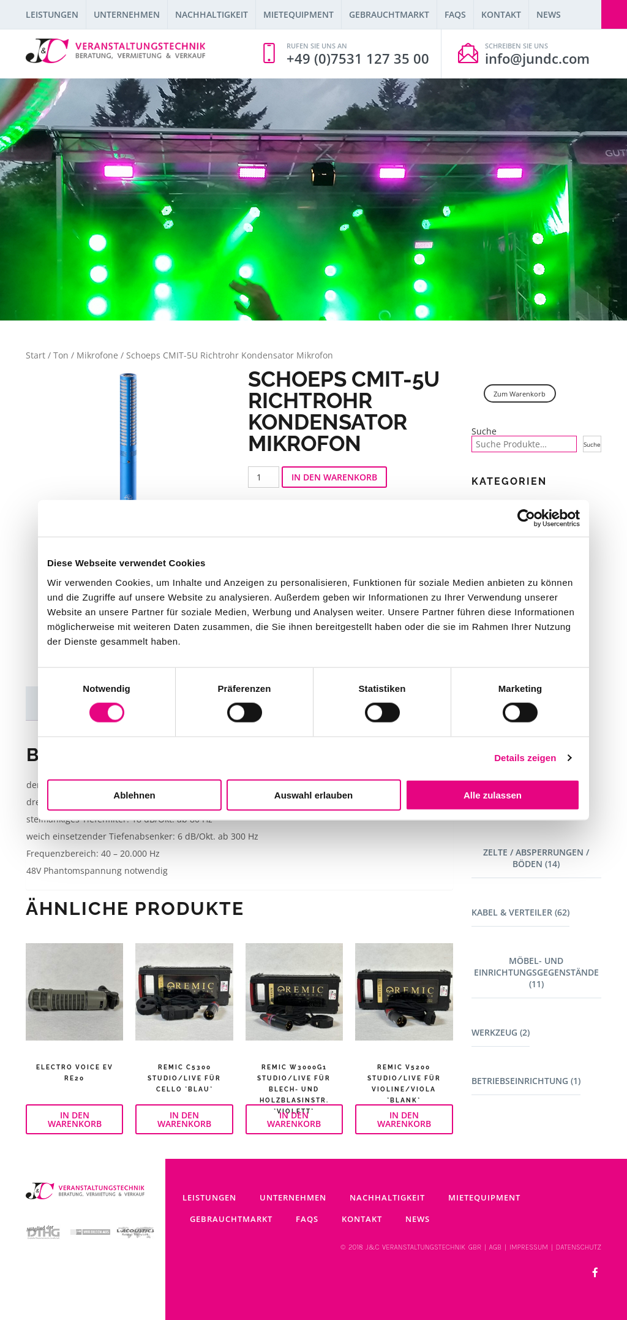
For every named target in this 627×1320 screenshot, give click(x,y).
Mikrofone (97, 355)
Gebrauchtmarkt (389, 14)
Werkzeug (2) (500, 1032)
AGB (495, 1247)
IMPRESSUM (529, 1247)
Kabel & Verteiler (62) (520, 912)
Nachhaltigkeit (211, 14)
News (548, 14)
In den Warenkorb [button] (75, 1119)
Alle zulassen (493, 794)
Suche (484, 431)
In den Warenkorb (334, 477)
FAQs (455, 14)
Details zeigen (525, 758)
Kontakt (501, 14)
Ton (61, 355)
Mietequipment (298, 14)
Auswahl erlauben (313, 794)
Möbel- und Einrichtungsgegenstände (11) (536, 972)
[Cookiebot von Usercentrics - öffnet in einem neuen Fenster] (526, 518)
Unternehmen (127, 14)
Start (35, 355)
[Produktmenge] (263, 477)
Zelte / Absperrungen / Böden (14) (536, 858)
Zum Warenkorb (520, 393)
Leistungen (52, 14)
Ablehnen (134, 794)
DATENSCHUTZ (578, 1247)
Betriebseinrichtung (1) (525, 1081)
